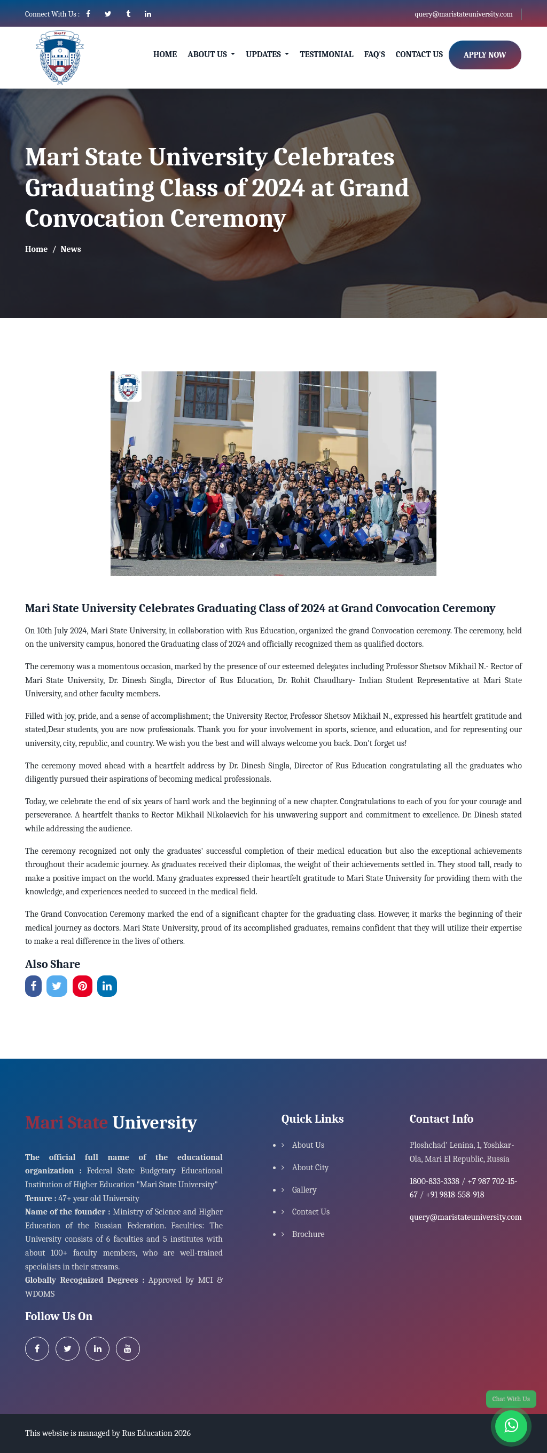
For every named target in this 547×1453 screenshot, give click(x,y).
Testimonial (326, 54)
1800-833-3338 (434, 1181)
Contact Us (419, 54)
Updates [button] (264, 54)
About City (310, 1167)
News (71, 249)
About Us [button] (208, 54)
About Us (308, 1145)
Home (165, 54)
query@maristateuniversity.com (464, 14)
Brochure (308, 1234)
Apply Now (485, 55)
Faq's (374, 54)
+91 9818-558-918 (455, 1195)
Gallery (304, 1190)
